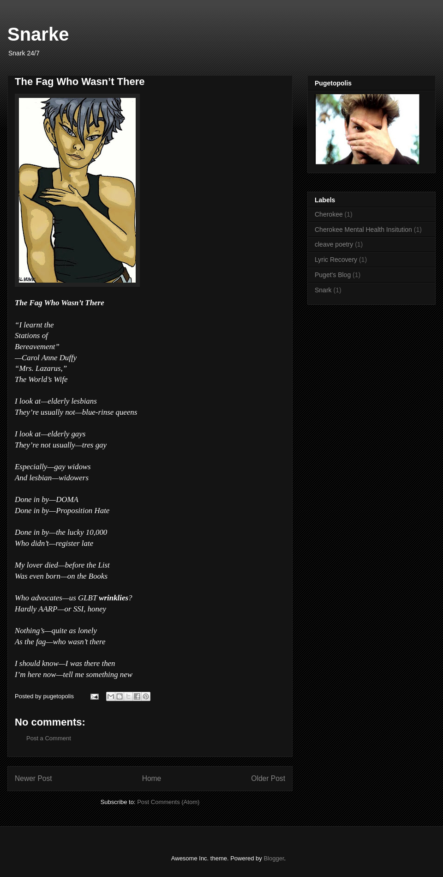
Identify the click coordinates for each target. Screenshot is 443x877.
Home (152, 778)
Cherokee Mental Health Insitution (363, 229)
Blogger (273, 858)
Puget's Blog (333, 274)
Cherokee (329, 214)
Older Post (268, 778)
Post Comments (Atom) (168, 801)
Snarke (38, 34)
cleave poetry (334, 244)
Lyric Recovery (336, 259)
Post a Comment (48, 738)
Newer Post (33, 778)
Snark (323, 290)
